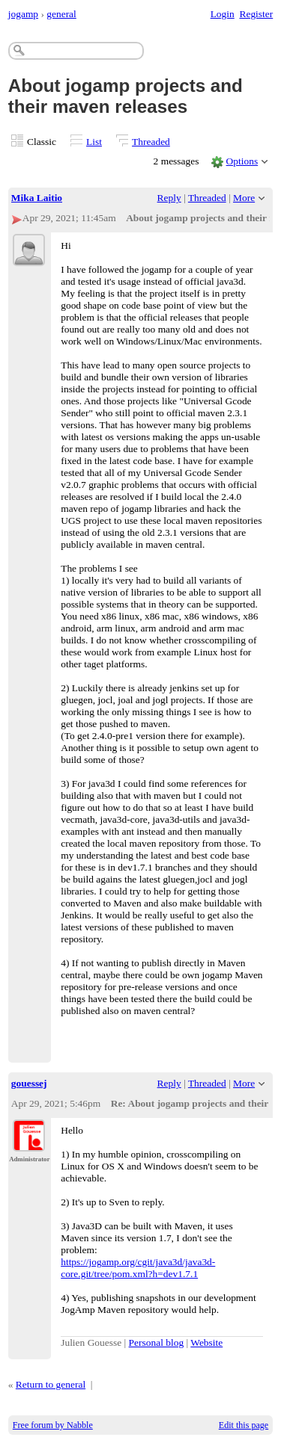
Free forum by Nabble (53, 1425)
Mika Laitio (36, 197)
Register (256, 13)
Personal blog (156, 1342)
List (94, 141)
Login (223, 13)
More (244, 197)
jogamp (23, 13)
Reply (169, 197)
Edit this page (243, 1425)
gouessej (29, 1083)
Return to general (50, 1384)
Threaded (151, 141)
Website (206, 1342)
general (61, 13)
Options (242, 161)
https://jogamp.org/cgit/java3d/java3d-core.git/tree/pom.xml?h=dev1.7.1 (138, 1267)
